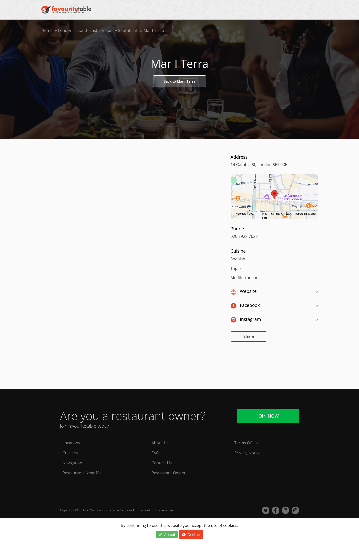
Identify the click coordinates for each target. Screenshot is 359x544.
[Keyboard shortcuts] (232, 214)
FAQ (155, 453)
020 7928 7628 (244, 236)
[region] (274, 199)
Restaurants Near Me (82, 473)
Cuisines (70, 453)
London (65, 30)
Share (248, 336)
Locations (71, 443)
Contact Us (162, 463)
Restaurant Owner (169, 473)
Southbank (128, 30)
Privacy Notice (247, 453)
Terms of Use (280, 213)
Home (47, 30)
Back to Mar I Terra (179, 81)
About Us (160, 443)
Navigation (72, 463)
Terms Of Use (247, 443)
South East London (95, 30)
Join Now (268, 416)
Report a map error (305, 213)
